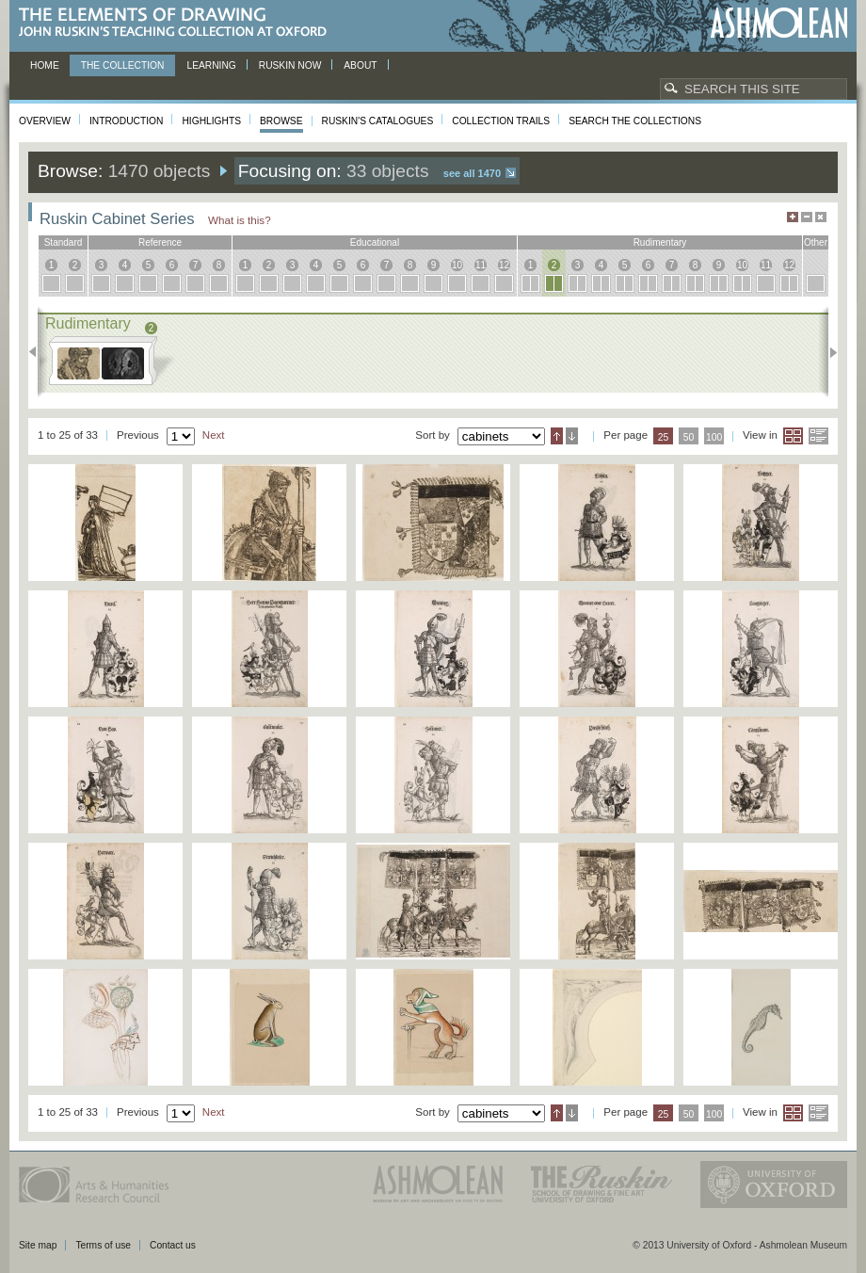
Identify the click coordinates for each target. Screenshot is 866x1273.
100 (714, 437)
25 (663, 437)
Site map (37, 1245)
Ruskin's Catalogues (378, 121)
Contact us (173, 1245)
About (360, 65)
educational (374, 242)
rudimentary (660, 242)
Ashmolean (779, 23)
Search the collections (635, 121)
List (818, 435)
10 (457, 265)
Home (44, 65)
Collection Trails (501, 121)
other (815, 242)
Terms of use (103, 1245)
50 (689, 437)
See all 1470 (472, 173)
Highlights (211, 121)
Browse (281, 121)
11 (480, 265)
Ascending (557, 435)
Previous (38, 352)
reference (160, 242)
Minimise (806, 217)
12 (504, 265)
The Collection (123, 65)
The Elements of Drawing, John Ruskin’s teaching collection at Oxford (178, 23)
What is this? (239, 220)
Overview (45, 121)
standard (63, 242)
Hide (820, 217)
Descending (572, 435)
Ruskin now (290, 65)
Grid (793, 435)
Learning (210, 65)
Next (828, 352)
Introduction (126, 121)
